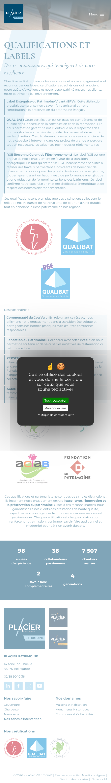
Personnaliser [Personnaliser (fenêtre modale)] (55, 408)
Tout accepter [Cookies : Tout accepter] (55, 400)
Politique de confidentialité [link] (55, 415)
